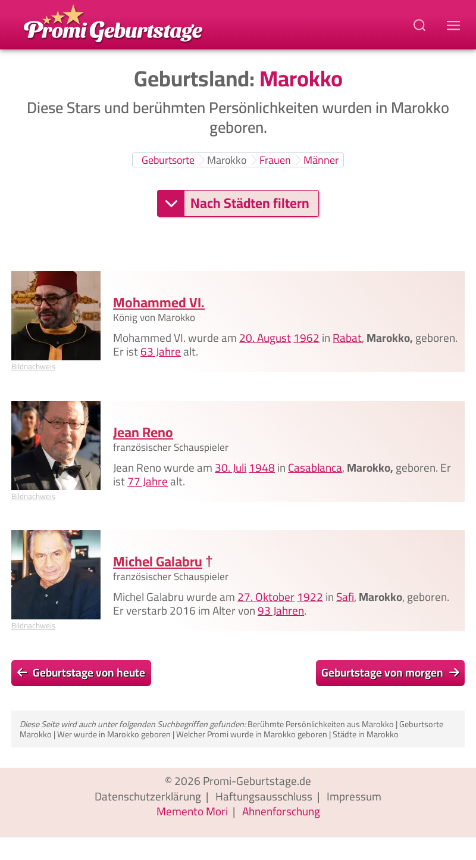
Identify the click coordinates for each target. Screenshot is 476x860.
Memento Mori (192, 811)
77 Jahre (147, 480)
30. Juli (230, 467)
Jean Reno (143, 431)
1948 (262, 467)
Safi (345, 596)
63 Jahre (160, 351)
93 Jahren (281, 610)
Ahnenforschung (281, 811)
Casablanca (315, 467)
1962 (306, 337)
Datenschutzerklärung (148, 796)
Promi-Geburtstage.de (257, 781)
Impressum (354, 796)
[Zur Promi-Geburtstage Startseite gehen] (113, 22)
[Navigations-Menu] (455, 24)
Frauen (275, 160)
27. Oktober (266, 596)
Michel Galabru (157, 561)
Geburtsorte (168, 160)
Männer (321, 160)
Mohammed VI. (159, 302)
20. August (265, 337)
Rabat (347, 337)
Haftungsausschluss (263, 796)
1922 (310, 596)
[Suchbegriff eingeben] (420, 24)
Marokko (226, 160)
